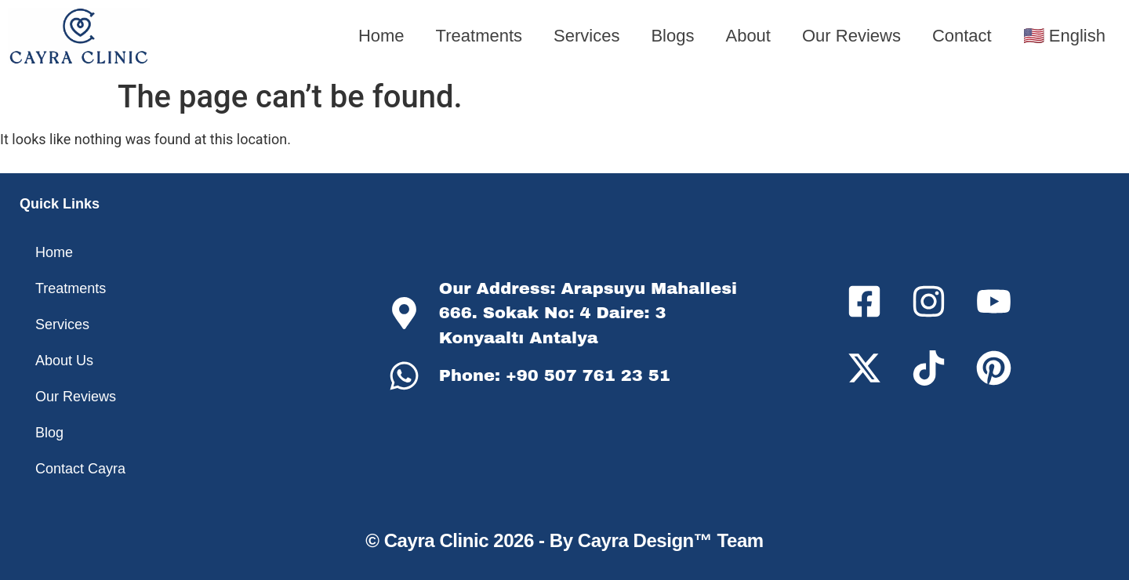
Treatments (479, 35)
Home (381, 35)
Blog (49, 432)
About (748, 35)
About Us (64, 360)
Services (586, 35)
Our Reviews (851, 35)
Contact (962, 35)
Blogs (672, 35)
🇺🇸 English (1064, 35)
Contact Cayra (80, 469)
